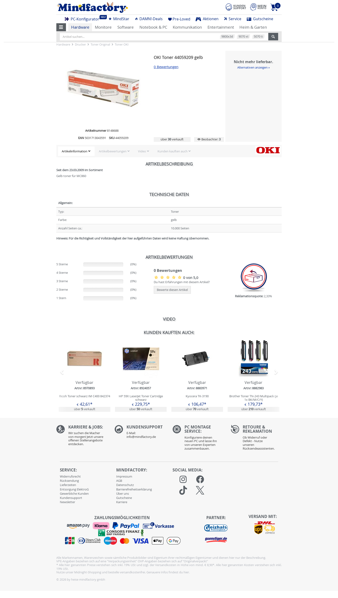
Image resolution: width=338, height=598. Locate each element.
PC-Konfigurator (83, 18)
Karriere (121, 502)
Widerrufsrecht (70, 476)
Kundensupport (71, 498)
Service (232, 18)
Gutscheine (260, 18)
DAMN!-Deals (148, 18)
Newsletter (67, 502)
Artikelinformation (74, 151)
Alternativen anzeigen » (253, 67)
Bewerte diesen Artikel (172, 290)
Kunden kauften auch (172, 151)
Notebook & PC (153, 27)
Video (142, 151)
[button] (61, 27)
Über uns (122, 493)
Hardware (80, 27)
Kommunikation (187, 27)
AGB (119, 480)
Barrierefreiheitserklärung (134, 489)
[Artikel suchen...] (164, 36)
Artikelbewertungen (113, 151)
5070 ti (258, 36)
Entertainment (220, 27)
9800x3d (227, 36)
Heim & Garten (253, 27)
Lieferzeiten (68, 485)
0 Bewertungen (166, 67)
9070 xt (243, 36)
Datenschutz (125, 485)
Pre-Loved (179, 19)
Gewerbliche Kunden (74, 493)
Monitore (103, 27)
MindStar (118, 18)
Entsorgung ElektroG (74, 489)
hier (186, 572)
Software (125, 27)
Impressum (124, 476)
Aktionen (207, 18)
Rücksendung (69, 480)
